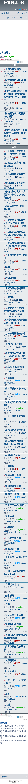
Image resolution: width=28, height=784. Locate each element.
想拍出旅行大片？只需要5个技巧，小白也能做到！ (14, 194)
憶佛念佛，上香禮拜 (15, 183)
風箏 (7, 694)
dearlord (18, 291)
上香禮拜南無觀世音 (15, 174)
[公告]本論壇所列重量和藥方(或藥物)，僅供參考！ (15, 133)
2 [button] (19, 62)
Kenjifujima (19, 119)
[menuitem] (5, 13)
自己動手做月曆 (13, 538)
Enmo (17, 697)
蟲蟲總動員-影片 (13, 548)
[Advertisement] (14, 35)
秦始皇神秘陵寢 (13, 486)
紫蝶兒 (17, 380)
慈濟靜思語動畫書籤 (15, 333)
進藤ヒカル (19, 300)
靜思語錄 (9, 595)
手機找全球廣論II (13, 68)
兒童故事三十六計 (14, 615)
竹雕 (7, 604)
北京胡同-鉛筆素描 (14, 366)
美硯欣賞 (9, 378)
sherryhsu (9, 57)
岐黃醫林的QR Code (15, 80)
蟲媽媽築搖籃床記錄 (15, 430)
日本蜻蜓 (9, 466)
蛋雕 (7, 266)
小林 (16, 168)
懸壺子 (17, 71)
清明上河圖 (10, 277)
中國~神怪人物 (12, 455)
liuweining (19, 314)
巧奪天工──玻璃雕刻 (15, 505)
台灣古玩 (9, 297)
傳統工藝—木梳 (13, 474)
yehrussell (19, 576)
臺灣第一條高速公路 (15, 494)
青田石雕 (9, 516)
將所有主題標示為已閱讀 (9, 716)
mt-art (17, 347)
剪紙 (7, 704)
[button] (22, 62)
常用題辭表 (10, 660)
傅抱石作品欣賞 (13, 624)
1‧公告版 (18, 76)
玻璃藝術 (9, 527)
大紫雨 (17, 686)
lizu (16, 587)
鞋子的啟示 (10, 671)
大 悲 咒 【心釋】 (14, 344)
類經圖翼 (18, 369)
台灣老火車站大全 (14, 584)
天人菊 (17, 422)
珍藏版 (5, 52)
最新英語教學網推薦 (15, 288)
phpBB (10, 780)
